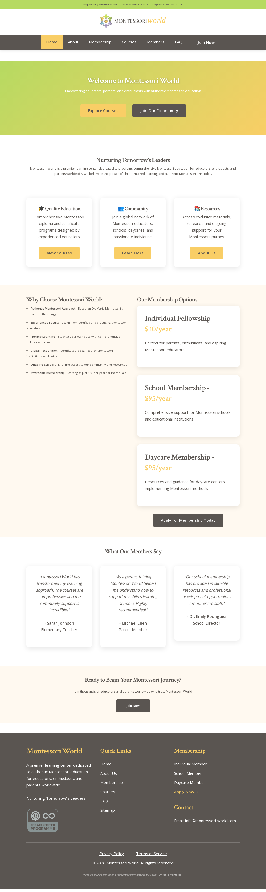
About (73, 45)
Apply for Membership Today (188, 523)
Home (51, 45)
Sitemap (107, 813)
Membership (100, 45)
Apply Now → (186, 795)
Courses (129, 45)
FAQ (178, 45)
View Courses (59, 256)
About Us (207, 256)
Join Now (206, 45)
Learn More (133, 256)
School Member (188, 776)
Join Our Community (159, 114)
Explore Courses (103, 114)
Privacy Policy (111, 857)
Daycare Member (189, 786)
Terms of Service (151, 857)
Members (155, 45)
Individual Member (190, 767)
